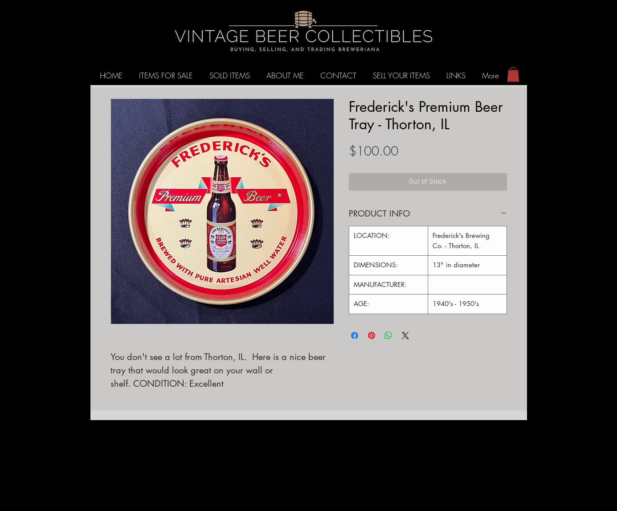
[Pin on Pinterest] (371, 335)
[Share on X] (405, 335)
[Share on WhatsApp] (388, 335)
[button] (513, 74)
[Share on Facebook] (354, 335)
